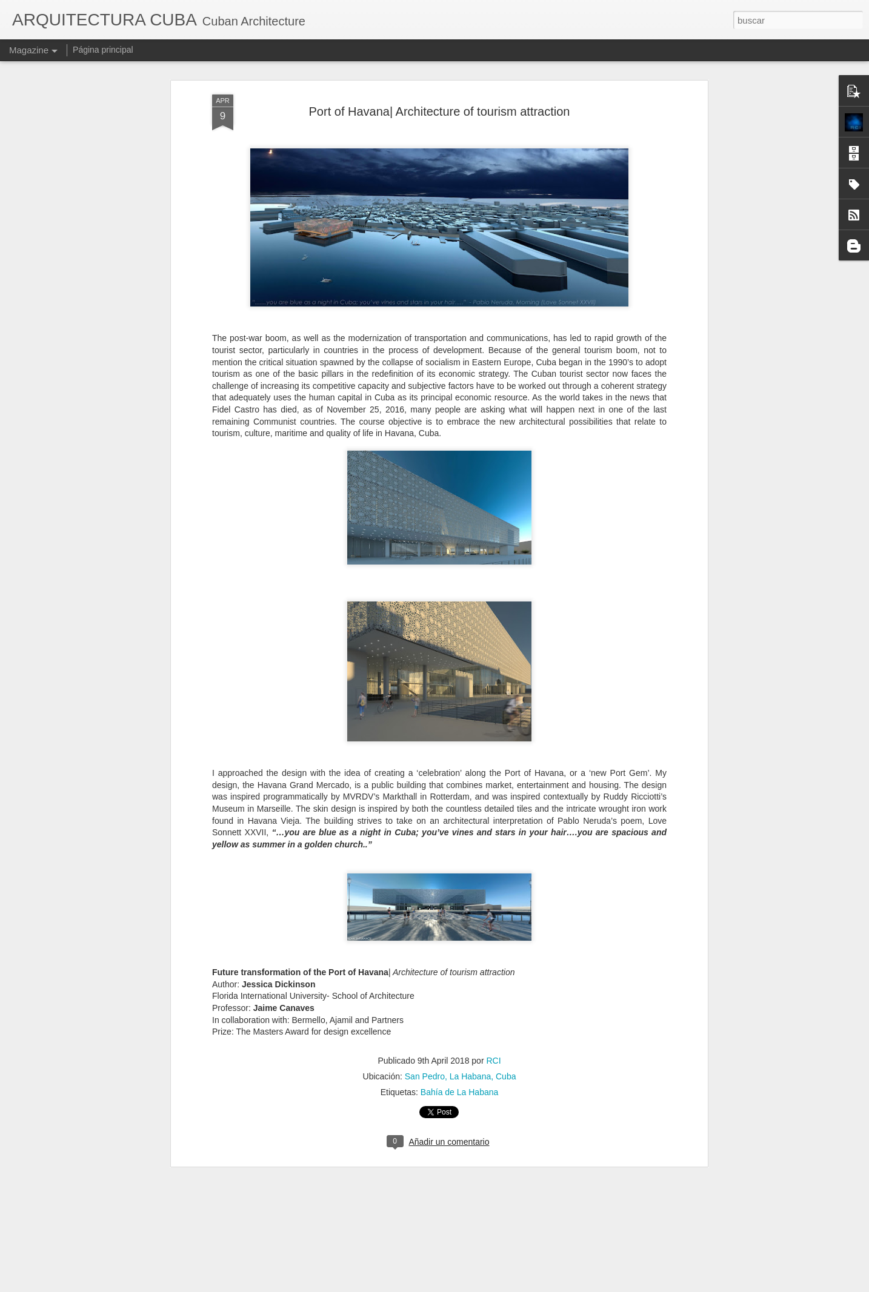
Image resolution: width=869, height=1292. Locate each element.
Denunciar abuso (533, 1285)
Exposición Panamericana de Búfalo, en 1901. (412, 1141)
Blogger (492, 1285)
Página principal (103, 50)
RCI (493, 916)
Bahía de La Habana (459, 947)
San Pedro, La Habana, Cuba (460, 931)
